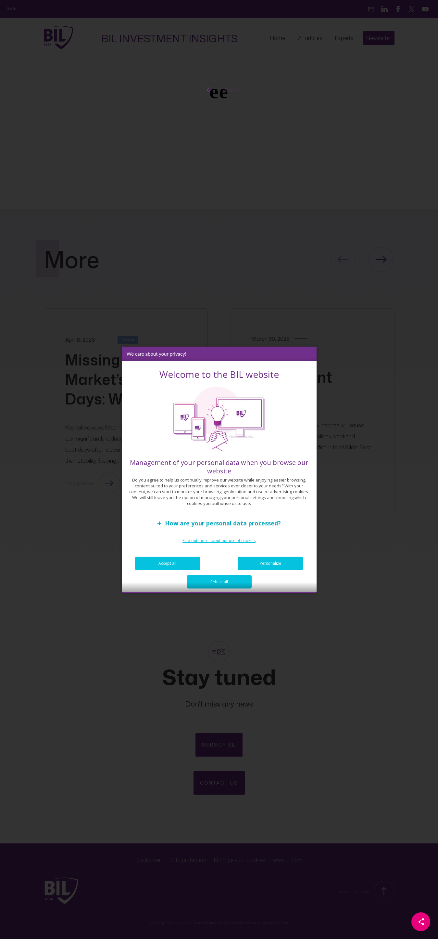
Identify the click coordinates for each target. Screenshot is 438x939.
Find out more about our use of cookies (219, 546)
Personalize (270, 568)
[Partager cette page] (420, 921)
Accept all (167, 568)
